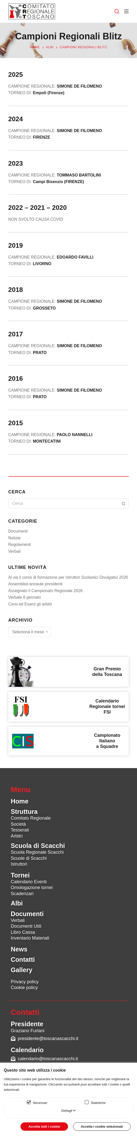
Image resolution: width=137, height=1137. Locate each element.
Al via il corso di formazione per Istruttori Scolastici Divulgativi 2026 (68, 577)
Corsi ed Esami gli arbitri (30, 604)
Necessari (40, 1103)
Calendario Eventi (29, 881)
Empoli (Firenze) (48, 93)
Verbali (14, 551)
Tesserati (20, 829)
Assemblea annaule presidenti (35, 584)
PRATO (40, 397)
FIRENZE (41, 137)
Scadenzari (22, 893)
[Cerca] (117, 11)
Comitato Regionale (31, 818)
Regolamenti (19, 544)
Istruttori (19, 864)
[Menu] (126, 11)
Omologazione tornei (32, 887)
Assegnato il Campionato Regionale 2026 (45, 591)
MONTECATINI (47, 441)
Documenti (18, 531)
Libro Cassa (23, 932)
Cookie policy (24, 987)
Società (18, 824)
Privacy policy (25, 981)
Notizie (14, 538)
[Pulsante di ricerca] (124, 503)
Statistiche (98, 1103)
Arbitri (17, 836)
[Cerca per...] (63, 503)
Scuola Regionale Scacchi (37, 852)
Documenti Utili (26, 926)
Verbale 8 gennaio (24, 597)
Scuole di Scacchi (29, 858)
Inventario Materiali (30, 938)
